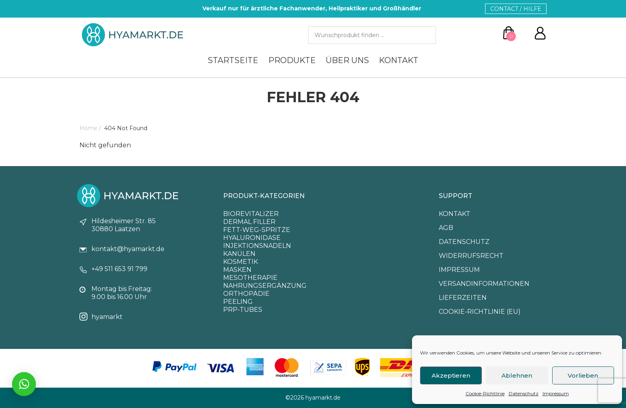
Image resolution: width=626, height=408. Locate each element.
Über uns (347, 60)
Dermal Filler (249, 222)
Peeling (238, 301)
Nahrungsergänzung (265, 285)
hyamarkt (107, 317)
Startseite (233, 60)
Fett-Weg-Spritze (256, 230)
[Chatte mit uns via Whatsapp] (24, 384)
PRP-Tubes (242, 309)
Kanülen (239, 253)
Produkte (292, 60)
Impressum (556, 393)
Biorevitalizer (251, 214)
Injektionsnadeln (257, 246)
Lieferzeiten (463, 297)
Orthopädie (246, 293)
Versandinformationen (484, 283)
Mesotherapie (250, 277)
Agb (446, 228)
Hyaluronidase (252, 238)
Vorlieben (583, 375)
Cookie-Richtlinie (485, 393)
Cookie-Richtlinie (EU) (480, 311)
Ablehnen (516, 375)
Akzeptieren (451, 375)
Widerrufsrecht (471, 255)
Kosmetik (240, 261)
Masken (237, 269)
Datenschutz (524, 393)
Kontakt (398, 60)
